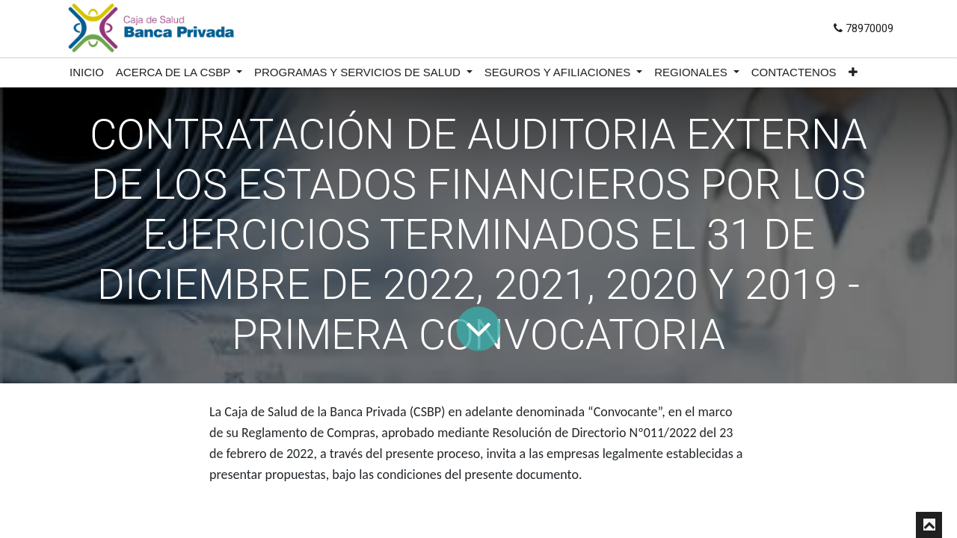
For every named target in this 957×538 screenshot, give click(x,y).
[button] (853, 72)
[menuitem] (87, 72)
